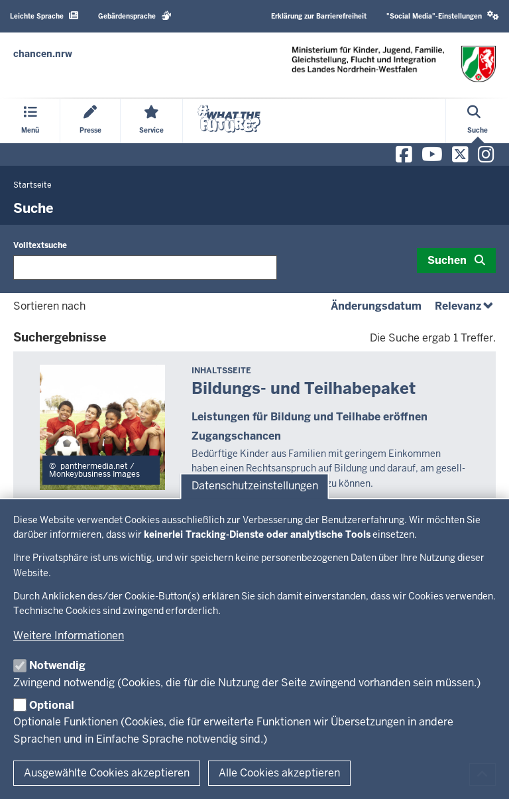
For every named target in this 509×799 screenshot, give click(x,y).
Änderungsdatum (376, 306)
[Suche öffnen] (477, 121)
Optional (51, 705)
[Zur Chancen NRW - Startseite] (42, 54)
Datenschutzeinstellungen (255, 486)
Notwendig (57, 665)
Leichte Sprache (44, 16)
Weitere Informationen (68, 636)
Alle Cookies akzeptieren (279, 773)
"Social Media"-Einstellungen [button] (442, 16)
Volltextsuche (40, 245)
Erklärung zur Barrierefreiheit (319, 16)
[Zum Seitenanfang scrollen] (482, 774)
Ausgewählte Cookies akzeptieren (107, 773)
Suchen (447, 260)
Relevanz (465, 306)
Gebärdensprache (135, 16)
